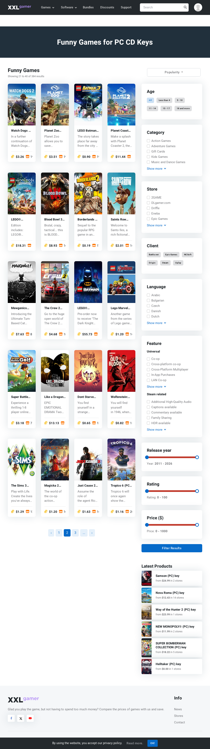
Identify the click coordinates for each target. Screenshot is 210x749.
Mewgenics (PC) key (19, 308)
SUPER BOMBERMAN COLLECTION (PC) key (171, 645)
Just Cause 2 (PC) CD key (87, 486)
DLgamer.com (160, 203)
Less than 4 (164, 100)
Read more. (135, 743)
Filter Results (171, 548)
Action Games (161, 140)
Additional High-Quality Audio (171, 402)
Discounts (107, 7)
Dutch (155, 316)
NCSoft (187, 254)
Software (68, 7)
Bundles (88, 7)
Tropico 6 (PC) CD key (121, 486)
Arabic (155, 295)
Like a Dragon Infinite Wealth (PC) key (54, 397)
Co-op (155, 359)
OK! (152, 743)
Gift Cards (158, 151)
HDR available (160, 423)
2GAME (156, 197)
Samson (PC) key (167, 576)
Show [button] (156, 168)
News (178, 709)
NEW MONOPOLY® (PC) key (175, 626)
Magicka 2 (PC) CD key (52, 486)
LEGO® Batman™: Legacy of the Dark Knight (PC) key (87, 308)
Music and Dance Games (168, 162)
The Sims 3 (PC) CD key (19, 486)
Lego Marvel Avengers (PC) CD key (121, 308)
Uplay (178, 263)
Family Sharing (161, 418)
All (150, 100)
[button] (198, 7)
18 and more (183, 108)
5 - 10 (180, 100)
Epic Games (159, 219)
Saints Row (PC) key (118, 219)
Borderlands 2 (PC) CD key (87, 219)
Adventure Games (163, 146)
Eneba (155, 213)
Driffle (155, 208)
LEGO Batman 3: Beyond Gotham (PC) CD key (87, 131)
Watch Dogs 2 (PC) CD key (20, 131)
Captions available (164, 407)
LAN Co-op (158, 380)
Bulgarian (157, 300)
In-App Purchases (163, 375)
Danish (156, 311)
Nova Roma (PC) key (170, 593)
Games (47, 7)
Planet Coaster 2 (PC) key (121, 131)
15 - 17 (166, 108)
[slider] (147, 457)
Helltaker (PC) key (168, 664)
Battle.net (154, 254)
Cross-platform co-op (166, 364)
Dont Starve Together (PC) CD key (87, 397)
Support (126, 7)
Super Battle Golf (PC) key (20, 397)
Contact (179, 722)
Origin (152, 263)
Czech (155, 305)
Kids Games (159, 156)
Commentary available (166, 412)
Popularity (173, 72)
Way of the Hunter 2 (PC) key (176, 609)
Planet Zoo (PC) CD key (52, 131)
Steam (165, 263)
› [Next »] (91, 533)
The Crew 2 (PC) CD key (52, 308)
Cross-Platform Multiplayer (169, 370)
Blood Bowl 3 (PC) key (53, 219)
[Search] (164, 7)
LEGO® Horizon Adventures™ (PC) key (20, 219)
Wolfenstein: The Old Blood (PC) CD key (120, 397)
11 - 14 (152, 108)
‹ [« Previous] (51, 533)
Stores (178, 716)
